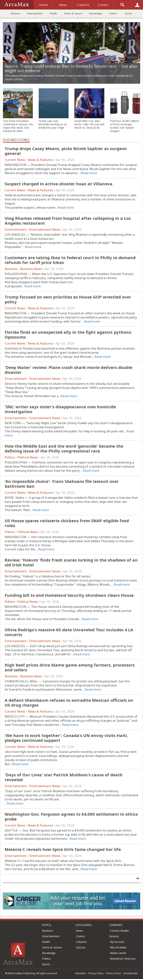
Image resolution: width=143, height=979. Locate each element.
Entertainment (34, 13)
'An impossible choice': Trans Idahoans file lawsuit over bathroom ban (62, 483)
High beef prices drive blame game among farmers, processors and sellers (70, 667)
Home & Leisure (73, 13)
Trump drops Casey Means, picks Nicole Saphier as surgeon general (66, 151)
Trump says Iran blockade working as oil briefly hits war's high (53, 124)
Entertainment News (44, 229)
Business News (31, 269)
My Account (117, 942)
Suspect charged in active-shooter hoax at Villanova (58, 183)
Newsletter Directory (123, 958)
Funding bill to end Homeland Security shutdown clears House (69, 595)
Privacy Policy (95, 973)
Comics (80, 936)
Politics (113, 13)
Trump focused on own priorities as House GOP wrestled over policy (68, 299)
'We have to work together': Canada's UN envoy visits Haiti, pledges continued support (66, 738)
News (79, 930)
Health (53, 13)
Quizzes (80, 947)
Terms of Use (113, 973)
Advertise (80, 973)
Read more (89, 173)
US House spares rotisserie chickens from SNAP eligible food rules (67, 523)
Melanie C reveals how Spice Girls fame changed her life (63, 849)
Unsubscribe (130, 973)
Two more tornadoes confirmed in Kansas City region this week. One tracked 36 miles (18, 126)
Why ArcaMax (118, 947)
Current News (15, 160)
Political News (28, 457)
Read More (33, 79)
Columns (81, 942)
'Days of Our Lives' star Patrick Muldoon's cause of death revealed (64, 777)
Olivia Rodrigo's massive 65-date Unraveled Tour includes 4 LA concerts (69, 632)
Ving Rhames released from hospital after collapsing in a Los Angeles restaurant (68, 220)
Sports (128, 13)
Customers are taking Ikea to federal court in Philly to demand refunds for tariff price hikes (70, 260)
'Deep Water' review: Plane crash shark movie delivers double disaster (68, 369)
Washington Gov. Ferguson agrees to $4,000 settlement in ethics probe (71, 816)
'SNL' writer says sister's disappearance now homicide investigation (60, 409)
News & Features (40, 160)
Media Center (118, 953)
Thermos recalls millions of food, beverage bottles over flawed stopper (124, 126)
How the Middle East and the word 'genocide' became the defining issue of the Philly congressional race (64, 448)
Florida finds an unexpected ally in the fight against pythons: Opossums (68, 334)
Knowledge (95, 13)
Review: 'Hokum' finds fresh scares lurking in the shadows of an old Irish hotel (71, 562)
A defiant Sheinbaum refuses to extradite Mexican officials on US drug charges (69, 702)
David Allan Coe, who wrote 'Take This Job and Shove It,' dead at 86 (89, 124)
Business (15, 13)
